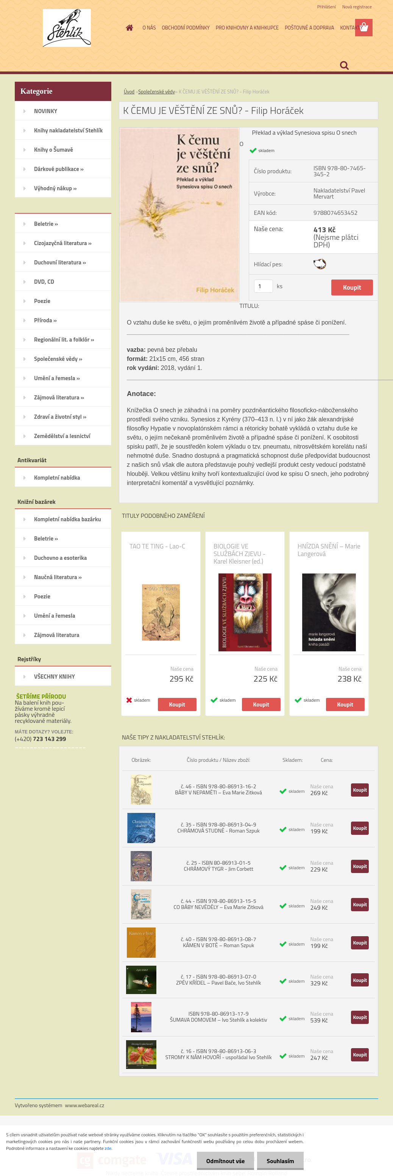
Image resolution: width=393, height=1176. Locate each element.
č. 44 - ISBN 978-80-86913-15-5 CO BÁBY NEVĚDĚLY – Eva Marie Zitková (218, 904)
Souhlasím (280, 1160)
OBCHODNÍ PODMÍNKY (185, 27)
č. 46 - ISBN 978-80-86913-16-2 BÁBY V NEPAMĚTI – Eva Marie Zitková (218, 789)
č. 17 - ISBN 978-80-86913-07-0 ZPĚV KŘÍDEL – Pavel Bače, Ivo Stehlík (218, 979)
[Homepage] (128, 27)
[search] (344, 65)
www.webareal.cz (84, 1105)
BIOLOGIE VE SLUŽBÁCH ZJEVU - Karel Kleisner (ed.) (239, 553)
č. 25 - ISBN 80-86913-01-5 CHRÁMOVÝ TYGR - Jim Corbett (218, 866)
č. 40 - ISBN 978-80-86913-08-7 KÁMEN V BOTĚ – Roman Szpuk (218, 942)
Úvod (129, 91)
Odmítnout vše (225, 1160)
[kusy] (263, 286)
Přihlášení (326, 6)
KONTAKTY (351, 27)
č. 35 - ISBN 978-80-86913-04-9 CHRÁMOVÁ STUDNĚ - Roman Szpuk (219, 827)
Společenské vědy (156, 91)
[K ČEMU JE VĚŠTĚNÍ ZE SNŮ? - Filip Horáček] (179, 130)
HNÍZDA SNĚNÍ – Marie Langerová (329, 550)
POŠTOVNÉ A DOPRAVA (309, 27)
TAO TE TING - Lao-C (157, 546)
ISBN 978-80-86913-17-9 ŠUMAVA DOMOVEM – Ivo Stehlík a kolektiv (218, 1017)
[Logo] (67, 28)
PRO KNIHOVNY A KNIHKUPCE (247, 27)
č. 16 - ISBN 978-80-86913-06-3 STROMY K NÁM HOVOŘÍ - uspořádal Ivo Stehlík (218, 1054)
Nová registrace (357, 6)
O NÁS (149, 27)
